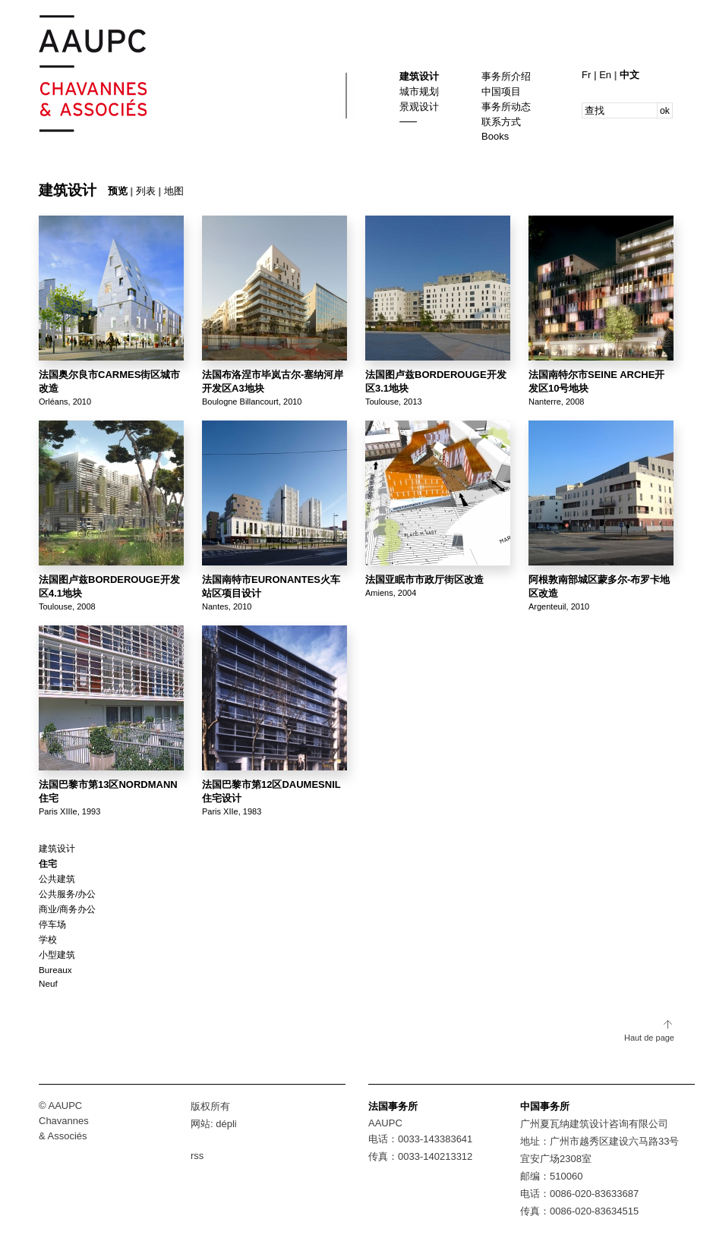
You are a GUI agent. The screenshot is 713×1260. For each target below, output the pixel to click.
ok (665, 111)
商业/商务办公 (67, 909)
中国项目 (501, 91)
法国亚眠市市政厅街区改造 (424, 579)
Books (495, 136)
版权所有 (210, 1106)
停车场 (52, 924)
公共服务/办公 (67, 894)
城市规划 (419, 91)
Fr (588, 74)
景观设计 (419, 106)
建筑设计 (419, 76)
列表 (146, 191)
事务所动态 (506, 106)
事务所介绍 (506, 76)
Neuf (48, 983)
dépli (226, 1123)
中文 (629, 74)
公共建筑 (57, 879)
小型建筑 (57, 954)
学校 (48, 939)
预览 (118, 191)
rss (197, 1155)
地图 (174, 191)
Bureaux (55, 970)
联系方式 (501, 122)
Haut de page (649, 1037)
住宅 (48, 863)
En (606, 74)
